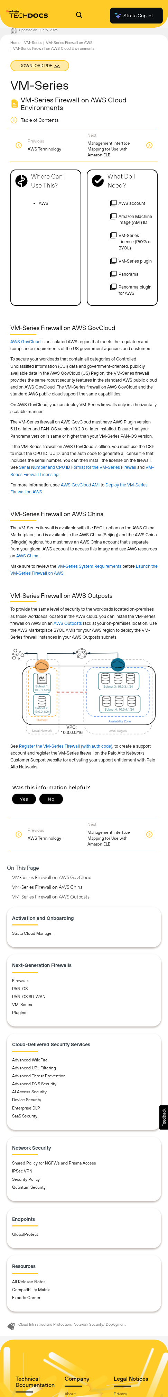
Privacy (120, 1393)
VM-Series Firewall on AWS (69, 42)
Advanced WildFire (30, 1060)
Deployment (116, 1324)
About (70, 1393)
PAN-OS (20, 988)
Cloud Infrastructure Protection (44, 1324)
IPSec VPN (22, 1171)
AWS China (27, 555)
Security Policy (26, 1179)
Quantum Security (29, 1187)
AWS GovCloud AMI (80, 484)
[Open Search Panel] (79, 16)
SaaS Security (24, 1116)
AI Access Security (29, 1091)
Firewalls (20, 980)
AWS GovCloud (25, 341)
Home (15, 42)
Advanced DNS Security (34, 1083)
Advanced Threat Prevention (39, 1076)
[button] (163, 1117)
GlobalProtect (25, 1234)
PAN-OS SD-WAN (29, 996)
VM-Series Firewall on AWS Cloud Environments (53, 48)
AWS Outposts (68, 623)
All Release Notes (29, 1281)
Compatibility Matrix (31, 1289)
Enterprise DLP (26, 1108)
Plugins (19, 1012)
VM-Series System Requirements (89, 566)
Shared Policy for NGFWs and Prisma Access (54, 1163)
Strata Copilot (133, 15)
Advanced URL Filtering (34, 1068)
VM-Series (33, 42)
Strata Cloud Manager (32, 933)
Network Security (88, 1324)
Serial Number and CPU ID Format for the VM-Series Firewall (77, 467)
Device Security (26, 1099)
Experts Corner (26, 1297)
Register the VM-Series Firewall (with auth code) (65, 746)
